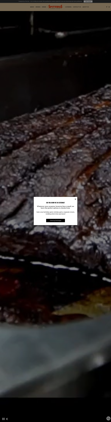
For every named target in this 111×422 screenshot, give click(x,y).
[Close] (75, 199)
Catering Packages (55, 220)
